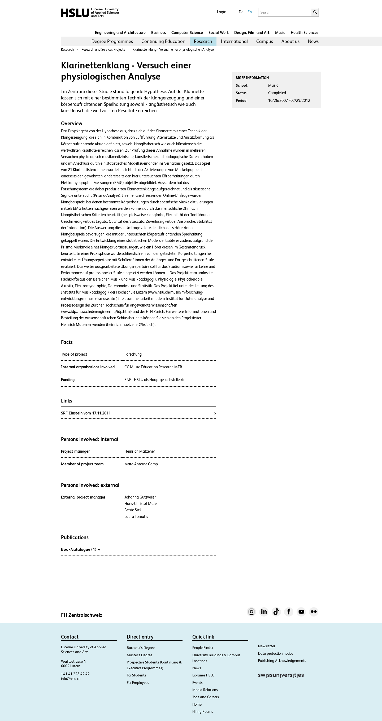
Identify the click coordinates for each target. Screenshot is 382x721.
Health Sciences (304, 32)
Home (197, 704)
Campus (264, 41)
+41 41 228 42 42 (75, 674)
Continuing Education (163, 41)
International (234, 41)
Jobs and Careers (205, 697)
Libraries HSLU (203, 675)
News (313, 41)
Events (197, 682)
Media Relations (205, 690)
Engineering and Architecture (120, 32)
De (241, 12)
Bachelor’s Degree (141, 647)
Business (158, 32)
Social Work (219, 32)
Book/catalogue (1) (80, 549)
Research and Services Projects (103, 49)
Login (221, 12)
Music (280, 32)
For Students (136, 675)
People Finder (202, 647)
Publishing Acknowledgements (282, 660)
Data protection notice (275, 653)
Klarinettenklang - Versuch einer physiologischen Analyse (173, 49)
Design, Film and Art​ (252, 32)
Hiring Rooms (202, 711)
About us (290, 41)
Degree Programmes (112, 41)
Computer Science (187, 32)
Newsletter (266, 646)
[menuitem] (112, 41)
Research (203, 41)
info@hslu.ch (71, 678)
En (250, 12)
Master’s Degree (139, 655)
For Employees (138, 682)
